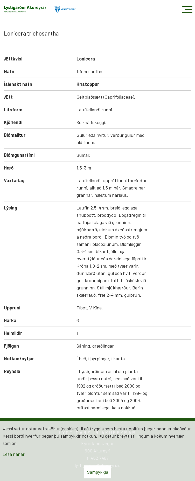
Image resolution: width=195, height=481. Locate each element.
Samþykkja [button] (97, 472)
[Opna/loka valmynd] (187, 9)
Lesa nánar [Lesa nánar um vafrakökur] (14, 454)
